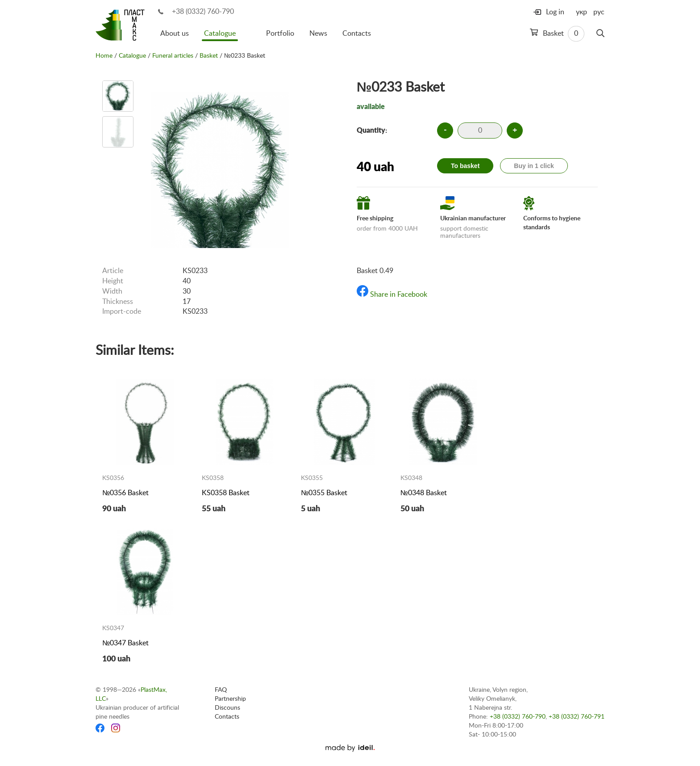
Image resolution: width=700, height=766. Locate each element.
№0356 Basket (125, 493)
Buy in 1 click (534, 165)
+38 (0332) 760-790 (203, 11)
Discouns (227, 708)
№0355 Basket (324, 493)
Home (104, 56)
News (318, 33)
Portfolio (280, 33)
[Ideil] (350, 748)
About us (174, 33)
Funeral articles (172, 56)
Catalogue (220, 33)
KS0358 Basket (226, 493)
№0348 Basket (423, 493)
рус (598, 12)
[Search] (600, 33)
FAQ (221, 690)
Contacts (356, 33)
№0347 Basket (125, 643)
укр (581, 12)
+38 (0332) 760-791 (576, 717)
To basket (465, 165)
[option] (117, 96)
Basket (557, 34)
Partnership (230, 699)
